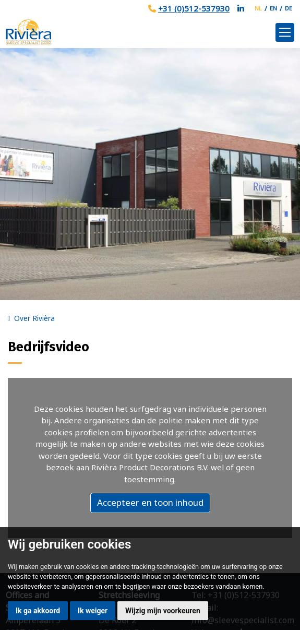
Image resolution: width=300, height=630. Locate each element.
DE (288, 8)
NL (258, 8)
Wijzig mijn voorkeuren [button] (162, 611)
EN (273, 8)
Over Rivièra (34, 318)
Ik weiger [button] (92, 611)
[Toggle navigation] (284, 32)
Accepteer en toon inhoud (150, 502)
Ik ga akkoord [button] (38, 611)
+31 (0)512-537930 (194, 8)
